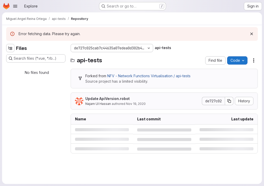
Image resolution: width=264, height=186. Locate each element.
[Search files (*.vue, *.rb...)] (35, 58)
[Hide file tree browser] (10, 48)
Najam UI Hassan (98, 104)
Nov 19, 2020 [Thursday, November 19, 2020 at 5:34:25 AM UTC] (136, 104)
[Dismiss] (252, 34)
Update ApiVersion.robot (107, 98)
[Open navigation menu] (15, 6)
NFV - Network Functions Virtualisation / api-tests (149, 76)
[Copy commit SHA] (229, 101)
